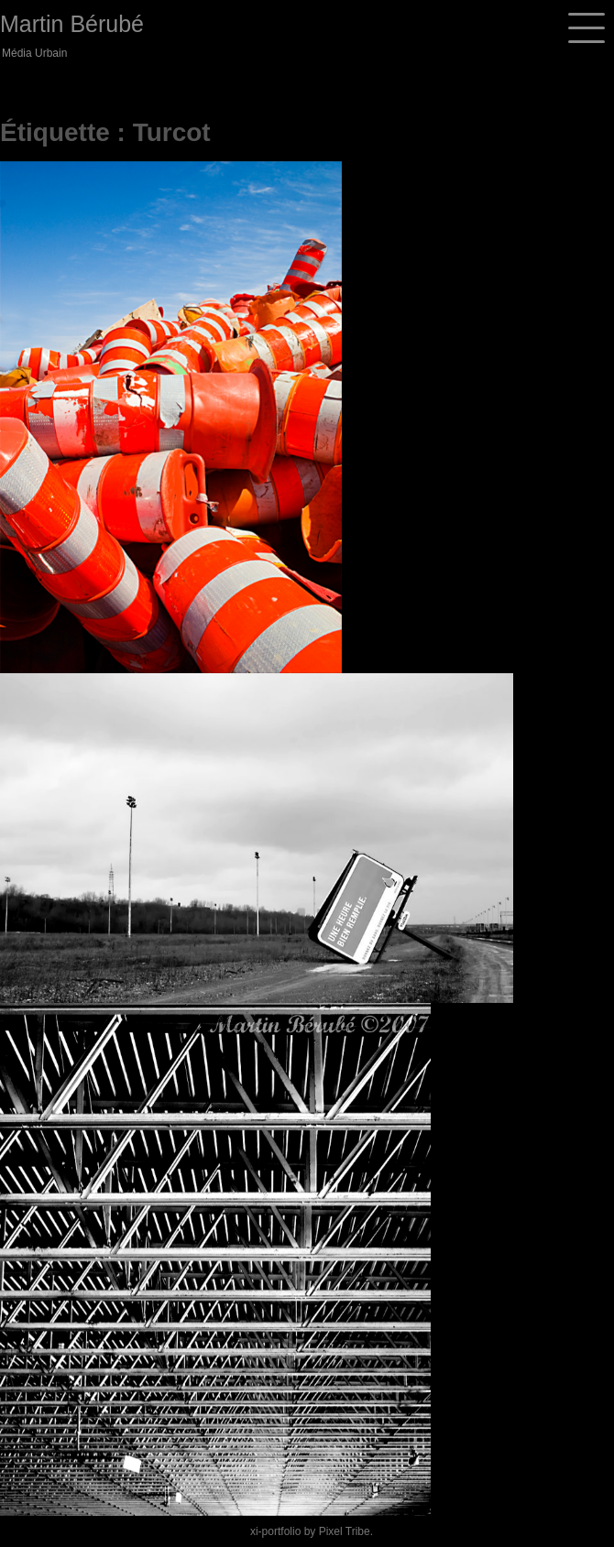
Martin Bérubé (72, 24)
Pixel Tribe (344, 1531)
